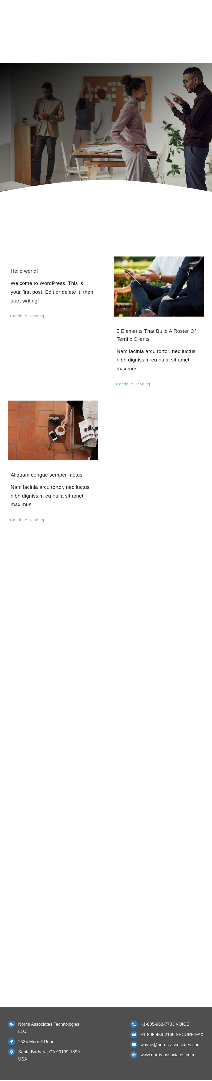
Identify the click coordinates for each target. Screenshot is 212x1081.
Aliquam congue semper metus (47, 475)
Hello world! (24, 272)
